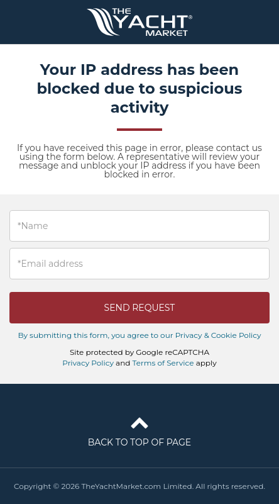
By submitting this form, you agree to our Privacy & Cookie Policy (139, 335)
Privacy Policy (88, 362)
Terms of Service (163, 362)
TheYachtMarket (139, 22)
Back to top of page (139, 429)
